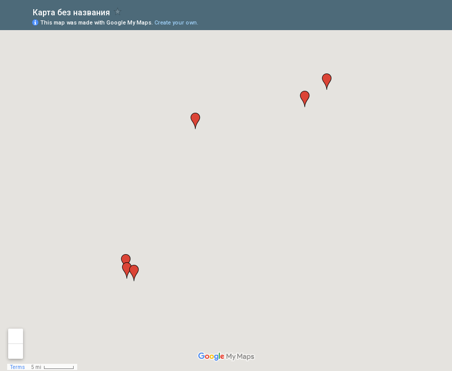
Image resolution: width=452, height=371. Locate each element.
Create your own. (176, 22)
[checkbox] (118, 11)
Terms (17, 367)
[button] (305, 99)
